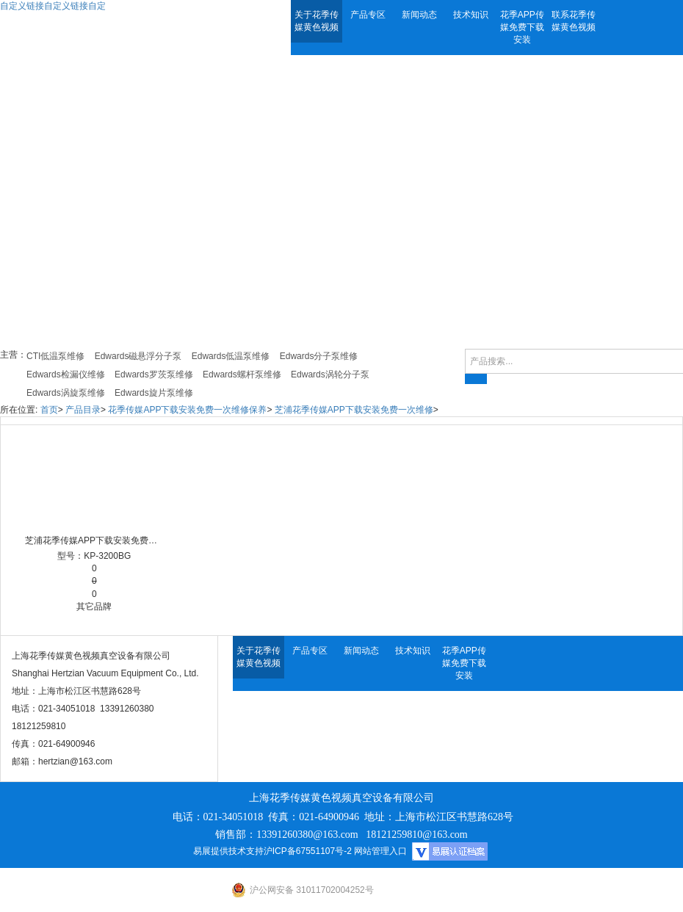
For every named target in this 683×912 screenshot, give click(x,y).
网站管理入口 (380, 851)
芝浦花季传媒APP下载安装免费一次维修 (354, 410)
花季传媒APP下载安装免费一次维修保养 (187, 410)
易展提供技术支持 (228, 851)
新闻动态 (419, 15)
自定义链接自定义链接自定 (53, 6)
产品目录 (83, 410)
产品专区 (368, 15)
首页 (49, 410)
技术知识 (470, 15)
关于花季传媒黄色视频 (316, 21)
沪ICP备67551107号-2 (308, 851)
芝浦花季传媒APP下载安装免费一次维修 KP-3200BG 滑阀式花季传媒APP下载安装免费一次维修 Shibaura (94, 540)
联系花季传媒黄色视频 (574, 21)
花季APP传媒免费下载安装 (522, 27)
